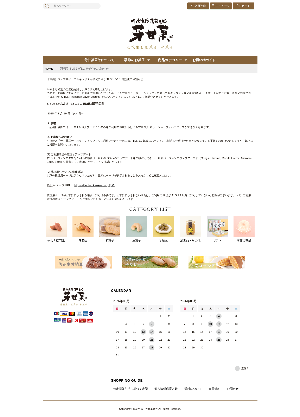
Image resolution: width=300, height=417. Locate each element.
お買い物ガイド (204, 60)
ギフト (217, 229)
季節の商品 (244, 229)
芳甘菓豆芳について (99, 60)
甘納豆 (163, 229)
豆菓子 (136, 229)
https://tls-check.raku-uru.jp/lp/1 (94, 185)
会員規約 (214, 388)
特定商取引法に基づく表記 (130, 388)
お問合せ (232, 388)
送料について (193, 388)
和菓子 (109, 229)
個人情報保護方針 (166, 388)
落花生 (83, 229)
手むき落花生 (56, 229)
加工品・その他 (190, 229)
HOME (49, 68)
